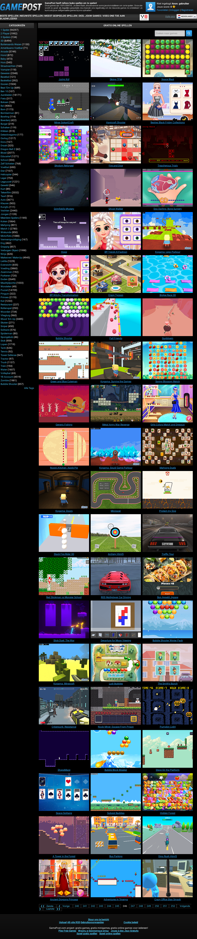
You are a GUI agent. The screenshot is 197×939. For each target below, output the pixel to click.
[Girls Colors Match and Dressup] (167, 403)
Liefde (4, 261)
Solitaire (5, 329)
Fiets (3, 98)
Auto (3, 199)
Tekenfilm (6, 192)
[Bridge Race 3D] (167, 274)
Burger (4, 123)
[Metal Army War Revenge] (115, 403)
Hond (4, 55)
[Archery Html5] (115, 533)
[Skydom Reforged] (64, 144)
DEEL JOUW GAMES (90, 15)
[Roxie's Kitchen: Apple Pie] (64, 447)
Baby (3, 58)
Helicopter (6, 174)
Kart (3, 189)
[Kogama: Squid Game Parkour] (115, 447)
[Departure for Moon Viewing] (115, 619)
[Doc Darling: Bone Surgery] (167, 188)
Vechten (5, 210)
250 (157, 906)
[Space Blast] (167, 58)
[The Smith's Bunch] (167, 662)
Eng (3, 243)
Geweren (5, 73)
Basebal (5, 76)
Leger (3, 178)
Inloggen (175, 10)
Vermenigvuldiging (11, 239)
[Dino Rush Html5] (167, 835)
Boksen (4, 102)
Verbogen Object (9, 250)
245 (117, 906)
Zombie (5, 380)
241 (85, 906)
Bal (2, 105)
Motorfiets (6, 235)
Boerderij (5, 120)
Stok (3, 340)
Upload (63, 922)
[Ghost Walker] (115, 188)
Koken (4, 221)
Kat (2, 301)
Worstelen (6, 286)
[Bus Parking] (115, 835)
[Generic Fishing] (64, 403)
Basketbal (6, 80)
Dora (3, 142)
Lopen (4, 344)
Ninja (3, 254)
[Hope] (64, 231)
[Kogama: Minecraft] (64, 662)
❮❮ (48, 906)
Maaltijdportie (8, 282)
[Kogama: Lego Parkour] (167, 231)
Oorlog (4, 138)
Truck (4, 362)
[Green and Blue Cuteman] (64, 360)
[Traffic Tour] (167, 533)
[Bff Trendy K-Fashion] (115, 231)
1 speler (5, 30)
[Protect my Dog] (167, 490)
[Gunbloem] (167, 317)
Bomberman (7, 113)
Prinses (5, 297)
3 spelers (5, 37)
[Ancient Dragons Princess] (64, 878)
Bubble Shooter (9, 384)
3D (2, 40)
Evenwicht (6, 264)
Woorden (5, 311)
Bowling (5, 116)
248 (141, 906)
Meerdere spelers (10, 217)
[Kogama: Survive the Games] (115, 360)
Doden (4, 279)
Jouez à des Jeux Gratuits (125, 930)
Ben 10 (4, 91)
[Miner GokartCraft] (64, 101)
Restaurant (6, 304)
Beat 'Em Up (7, 87)
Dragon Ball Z (8, 149)
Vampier (5, 69)
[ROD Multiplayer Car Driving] (115, 576)
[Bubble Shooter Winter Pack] (167, 619)
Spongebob (7, 337)
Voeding (5, 268)
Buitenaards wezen (11, 44)
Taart (3, 196)
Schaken (5, 127)
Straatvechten (8, 66)
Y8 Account (7, 376)
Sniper (4, 326)
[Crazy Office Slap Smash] (167, 878)
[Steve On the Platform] (167, 749)
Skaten (4, 322)
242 (93, 906)
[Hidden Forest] (167, 792)
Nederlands (185, 16)
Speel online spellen (110, 933)
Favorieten (162, 10)
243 (101, 906)
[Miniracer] (115, 490)
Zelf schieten (7, 163)
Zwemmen (6, 272)
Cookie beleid (131, 922)
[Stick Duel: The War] (64, 619)
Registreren (187, 10)
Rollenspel (6, 308)
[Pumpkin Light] (167, 706)
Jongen (5, 214)
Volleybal (6, 373)
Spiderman (6, 333)
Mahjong (5, 225)
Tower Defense (8, 355)
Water (4, 369)
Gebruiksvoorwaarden (92, 922)
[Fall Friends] (115, 317)
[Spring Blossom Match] (167, 360)
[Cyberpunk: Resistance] (64, 706)
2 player (5, 33)
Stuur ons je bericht (98, 919)
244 (109, 906)
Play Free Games (67, 930)
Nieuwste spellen (31, 15)
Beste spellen (9, 15)
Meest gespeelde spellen (60, 15)
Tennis (4, 351)
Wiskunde (6, 232)
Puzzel (4, 290)
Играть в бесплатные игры (93, 930)
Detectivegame (9, 134)
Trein (3, 366)
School (4, 160)
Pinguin (5, 293)
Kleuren (5, 203)
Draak (4, 145)
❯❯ (52, 909)
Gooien (4, 84)
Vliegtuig (5, 315)
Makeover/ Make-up (11, 257)
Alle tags (29, 388)
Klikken (4, 131)
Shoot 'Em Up (8, 319)
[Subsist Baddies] (115, 792)
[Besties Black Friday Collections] (167, 101)
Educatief (6, 156)
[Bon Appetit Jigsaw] (167, 576)
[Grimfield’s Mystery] (64, 188)
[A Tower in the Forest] (64, 835)
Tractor (4, 358)
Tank (3, 348)
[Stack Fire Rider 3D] (64, 533)
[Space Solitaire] (64, 792)
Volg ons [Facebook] (170, 16)
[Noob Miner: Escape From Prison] (115, 706)
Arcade (4, 51)
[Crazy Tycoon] (115, 274)
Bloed (4, 152)
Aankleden (6, 95)
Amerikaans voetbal (12, 48)
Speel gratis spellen (87, 933)
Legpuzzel (6, 181)
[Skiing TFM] (115, 58)
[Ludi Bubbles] (115, 662)
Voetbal (5, 167)
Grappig (5, 246)
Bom (3, 109)
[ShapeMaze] (64, 749)
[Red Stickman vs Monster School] (64, 576)
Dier (3, 170)
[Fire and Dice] (115, 144)
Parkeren (5, 275)
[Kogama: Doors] (64, 490)
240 (77, 906)
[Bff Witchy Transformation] (64, 274)
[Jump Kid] (64, 58)
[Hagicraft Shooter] (115, 101)
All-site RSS (73, 922)
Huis (3, 62)
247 (133, 906)
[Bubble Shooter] (64, 317)
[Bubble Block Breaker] (115, 749)
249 (149, 906)
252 (173, 906)
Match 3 (5, 228)
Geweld (4, 185)
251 (165, 906)
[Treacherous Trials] (167, 144)
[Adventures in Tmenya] (115, 878)
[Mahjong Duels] (167, 447)
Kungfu (5, 207)
